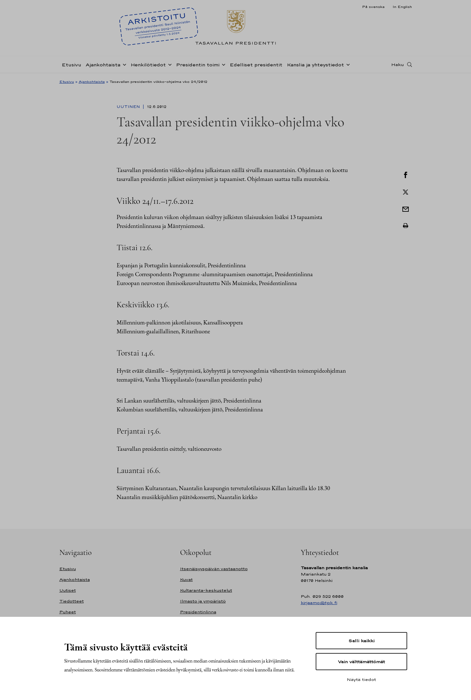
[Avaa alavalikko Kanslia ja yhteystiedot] (347, 64)
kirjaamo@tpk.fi (319, 602)
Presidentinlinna (198, 612)
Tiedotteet (71, 601)
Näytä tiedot (361, 679)
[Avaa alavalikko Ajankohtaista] (123, 64)
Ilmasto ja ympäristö (203, 601)
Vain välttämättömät (361, 661)
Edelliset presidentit (256, 65)
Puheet (67, 612)
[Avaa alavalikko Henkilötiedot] (169, 64)
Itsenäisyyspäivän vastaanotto (214, 568)
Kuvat (186, 579)
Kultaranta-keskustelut (206, 590)
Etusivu (71, 65)
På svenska (373, 6)
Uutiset (67, 590)
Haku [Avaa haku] (397, 64)
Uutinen (129, 106)
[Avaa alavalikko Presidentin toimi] (222, 64)
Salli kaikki (361, 640)
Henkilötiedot (148, 65)
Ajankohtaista (103, 65)
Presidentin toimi (197, 65)
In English (402, 6)
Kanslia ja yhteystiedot (315, 65)
